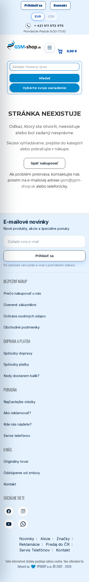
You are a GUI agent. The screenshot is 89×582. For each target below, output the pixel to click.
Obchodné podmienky (22, 327)
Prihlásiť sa (33, 5)
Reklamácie (29, 544)
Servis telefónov (17, 435)
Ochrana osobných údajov (25, 316)
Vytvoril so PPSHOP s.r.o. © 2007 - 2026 (44, 566)
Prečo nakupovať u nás (22, 293)
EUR (38, 16)
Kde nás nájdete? (18, 424)
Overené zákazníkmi (20, 304)
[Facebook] (9, 511)
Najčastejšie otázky (19, 402)
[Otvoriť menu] (50, 47)
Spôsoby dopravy (18, 353)
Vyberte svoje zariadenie (44, 88)
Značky (63, 539)
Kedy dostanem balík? (21, 375)
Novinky (26, 539)
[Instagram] (23, 511)
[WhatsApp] (23, 524)
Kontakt (60, 5)
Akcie (45, 539)
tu (82, 561)
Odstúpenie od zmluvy (22, 473)
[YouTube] (9, 524)
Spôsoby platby (16, 364)
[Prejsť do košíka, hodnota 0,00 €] (69, 51)
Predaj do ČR (58, 544)
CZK (51, 16)
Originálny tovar (16, 461)
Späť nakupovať (44, 163)
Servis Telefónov (34, 550)
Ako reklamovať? (17, 413)
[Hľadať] (44, 78)
